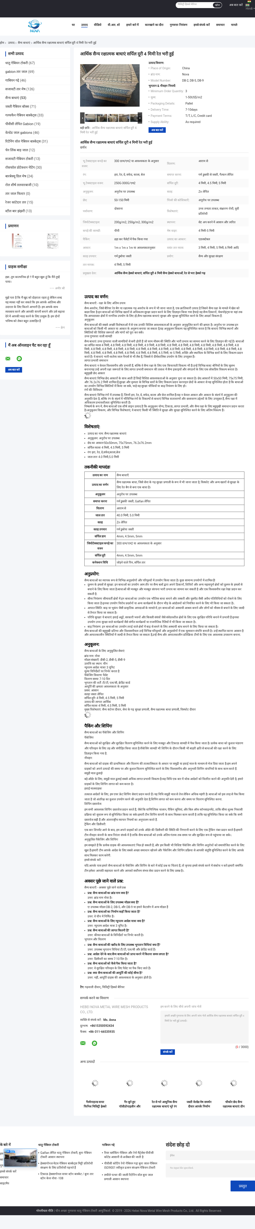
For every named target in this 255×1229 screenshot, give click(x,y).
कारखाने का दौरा (154, 25)
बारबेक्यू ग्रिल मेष (15, 176)
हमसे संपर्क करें (202, 25)
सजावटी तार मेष (15, 89)
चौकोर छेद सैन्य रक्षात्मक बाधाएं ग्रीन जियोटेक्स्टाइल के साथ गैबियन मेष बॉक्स (234, 1104)
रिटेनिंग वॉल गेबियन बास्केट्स (23, 141)
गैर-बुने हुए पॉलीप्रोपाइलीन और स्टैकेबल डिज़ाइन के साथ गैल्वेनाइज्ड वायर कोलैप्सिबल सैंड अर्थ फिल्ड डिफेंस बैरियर (130, 1104)
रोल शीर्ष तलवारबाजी (18, 185)
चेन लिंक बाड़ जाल (16, 150)
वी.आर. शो (114, 25)
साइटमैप (4, 1183)
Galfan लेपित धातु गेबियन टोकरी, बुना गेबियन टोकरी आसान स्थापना (66, 1155)
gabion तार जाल (16, 72)
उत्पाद (84, 25)
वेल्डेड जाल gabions (18, 133)
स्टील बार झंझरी (15, 211)
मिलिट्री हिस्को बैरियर (113, 987)
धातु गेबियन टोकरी (16, 63)
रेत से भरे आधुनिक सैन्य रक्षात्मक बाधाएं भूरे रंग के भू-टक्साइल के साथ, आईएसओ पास (164, 1104)
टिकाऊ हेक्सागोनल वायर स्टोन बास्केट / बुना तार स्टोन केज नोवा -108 (67, 1176)
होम (2, 42)
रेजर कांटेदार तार (15, 202)
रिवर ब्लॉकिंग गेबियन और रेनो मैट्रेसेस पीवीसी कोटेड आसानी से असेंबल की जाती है (129, 1155)
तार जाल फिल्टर (15, 194)
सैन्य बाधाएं (24, 42)
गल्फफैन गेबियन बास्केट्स (21, 115)
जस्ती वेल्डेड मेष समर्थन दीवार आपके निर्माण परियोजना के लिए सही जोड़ (199, 1104)
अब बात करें (236, 5)
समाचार (220, 25)
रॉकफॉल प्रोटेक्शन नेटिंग (20, 167)
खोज (217, 5)
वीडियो (97, 25)
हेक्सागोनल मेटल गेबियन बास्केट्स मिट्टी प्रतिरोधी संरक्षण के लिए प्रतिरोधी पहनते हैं (66, 1165)
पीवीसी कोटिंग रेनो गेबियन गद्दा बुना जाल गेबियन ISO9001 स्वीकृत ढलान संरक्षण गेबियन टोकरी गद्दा (130, 1166)
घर (73, 25)
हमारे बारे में (132, 25)
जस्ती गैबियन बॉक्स (17, 107)
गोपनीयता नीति (44, 1210)
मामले (234, 25)
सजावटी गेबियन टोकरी (19, 159)
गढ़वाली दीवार (92, 987)
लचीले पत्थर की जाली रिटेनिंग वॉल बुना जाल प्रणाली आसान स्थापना (128, 1177)
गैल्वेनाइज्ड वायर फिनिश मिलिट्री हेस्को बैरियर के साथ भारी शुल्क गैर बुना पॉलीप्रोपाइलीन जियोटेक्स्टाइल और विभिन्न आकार (95, 1104)
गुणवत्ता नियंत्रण (178, 25)
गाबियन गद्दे (12, 80)
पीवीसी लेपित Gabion (19, 124)
